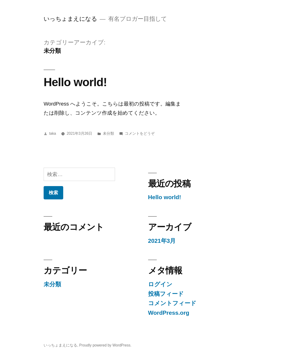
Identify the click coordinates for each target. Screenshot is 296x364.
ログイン (160, 284)
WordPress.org (168, 313)
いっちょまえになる (70, 19)
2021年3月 (162, 241)
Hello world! (75, 82)
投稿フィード (166, 294)
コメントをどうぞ (140, 133)
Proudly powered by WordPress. (105, 345)
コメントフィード (172, 303)
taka (52, 133)
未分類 (108, 133)
